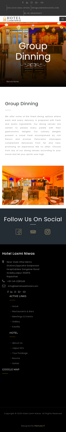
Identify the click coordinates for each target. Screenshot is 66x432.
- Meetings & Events (21, 316)
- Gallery (15, 321)
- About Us (16, 342)
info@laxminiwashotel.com (45, 8)
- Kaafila (15, 326)
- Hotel (14, 306)
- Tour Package (19, 353)
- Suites (14, 363)
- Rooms (15, 358)
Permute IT (39, 426)
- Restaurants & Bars (22, 311)
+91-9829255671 (33, 13)
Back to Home (13, 81)
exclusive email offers (18, 8)
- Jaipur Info (17, 348)
